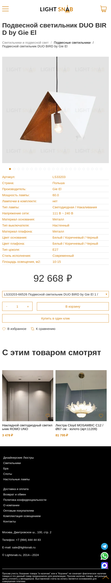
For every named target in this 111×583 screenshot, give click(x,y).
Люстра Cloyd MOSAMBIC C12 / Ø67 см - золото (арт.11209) (79, 427)
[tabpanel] (55, 110)
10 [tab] (49, 169)
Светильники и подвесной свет (25, 42)
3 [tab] (19, 169)
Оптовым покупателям (18, 510)
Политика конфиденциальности (24, 499)
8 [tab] (40, 169)
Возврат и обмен (14, 494)
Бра (5, 468)
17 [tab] (79, 169)
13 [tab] (62, 169)
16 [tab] (75, 169)
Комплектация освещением (22, 516)
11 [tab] (53, 169)
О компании (11, 505)
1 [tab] (10, 169)
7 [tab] (36, 169)
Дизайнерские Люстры (18, 457)
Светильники (12, 463)
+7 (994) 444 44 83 (28, 539)
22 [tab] (101, 169)
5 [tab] (27, 169)
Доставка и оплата (15, 489)
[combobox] (55, 294)
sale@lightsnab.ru (24, 547)
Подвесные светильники (72, 42)
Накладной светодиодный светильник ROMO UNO (27, 427)
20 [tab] (92, 169)
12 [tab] (58, 169)
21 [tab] (97, 169)
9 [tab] (45, 169)
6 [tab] (32, 169)
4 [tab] (23, 169)
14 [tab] (66, 169)
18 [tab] (84, 169)
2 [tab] (14, 169)
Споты (7, 473)
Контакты (9, 521)
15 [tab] (71, 169)
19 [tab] (88, 169)
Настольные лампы (16, 479)
